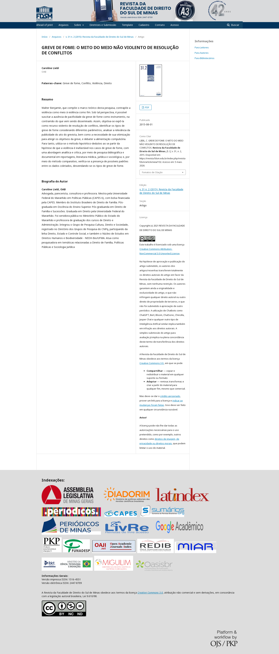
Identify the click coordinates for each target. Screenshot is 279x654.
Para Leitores (202, 47)
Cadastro (144, 25)
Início (45, 36)
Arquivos (64, 25)
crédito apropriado (170, 396)
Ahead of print (44, 25)
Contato (160, 25)
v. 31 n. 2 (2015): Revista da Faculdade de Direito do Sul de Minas (100, 36)
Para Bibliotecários (204, 58)
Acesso (174, 25)
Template (127, 25)
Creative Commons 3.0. (152, 363)
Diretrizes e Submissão (103, 25)
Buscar (234, 25)
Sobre (78, 25)
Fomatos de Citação (152, 172)
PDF (146, 107)
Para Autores (202, 52)
